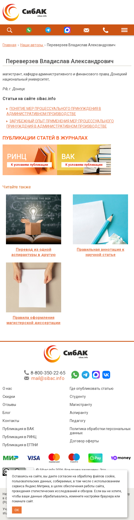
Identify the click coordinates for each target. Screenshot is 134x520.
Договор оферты (84, 442)
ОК (17, 510)
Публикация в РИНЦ (20, 438)
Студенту (78, 397)
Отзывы (9, 405)
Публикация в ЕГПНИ (20, 446)
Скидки (9, 397)
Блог (7, 413)
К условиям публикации (29, 165)
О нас (7, 389)
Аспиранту (79, 413)
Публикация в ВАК (18, 429)
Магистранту (81, 405)
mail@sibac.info (47, 379)
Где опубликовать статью (92, 389)
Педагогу (78, 421)
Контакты (11, 421)
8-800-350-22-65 (48, 373)
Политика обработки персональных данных (100, 431)
